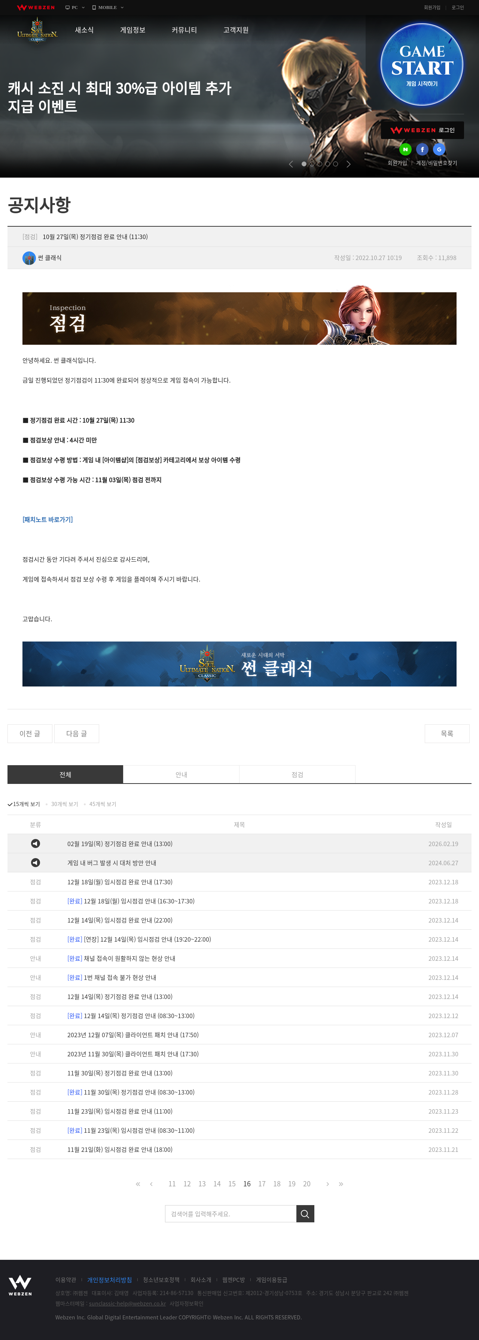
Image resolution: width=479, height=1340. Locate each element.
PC (75, 7)
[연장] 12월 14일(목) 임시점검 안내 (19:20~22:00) (139, 939)
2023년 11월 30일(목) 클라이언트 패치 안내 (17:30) (133, 1053)
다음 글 (76, 733)
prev (291, 164)
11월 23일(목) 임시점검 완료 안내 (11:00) (120, 1111)
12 (187, 1183)
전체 (65, 774)
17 (262, 1183)
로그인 (458, 7)
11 (172, 1183)
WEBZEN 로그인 (422, 130)
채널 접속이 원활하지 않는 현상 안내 (121, 958)
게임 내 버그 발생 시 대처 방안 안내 (111, 862)
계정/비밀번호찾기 (436, 163)
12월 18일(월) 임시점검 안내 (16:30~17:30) (131, 900)
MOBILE (107, 7)
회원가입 (432, 7)
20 (307, 1183)
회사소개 (200, 1280)
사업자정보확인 (187, 1303)
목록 (447, 733)
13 (202, 1183)
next (349, 164)
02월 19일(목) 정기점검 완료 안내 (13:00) (120, 843)
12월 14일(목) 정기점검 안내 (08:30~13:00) (131, 1015)
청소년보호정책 (161, 1280)
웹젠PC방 (233, 1280)
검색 (305, 1213)
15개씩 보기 (26, 804)
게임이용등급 (271, 1280)
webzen (35, 7)
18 (277, 1183)
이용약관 (65, 1280)
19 (292, 1183)
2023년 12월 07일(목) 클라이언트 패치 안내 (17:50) (133, 1034)
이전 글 (29, 733)
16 (247, 1183)
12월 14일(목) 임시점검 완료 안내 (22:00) (120, 919)
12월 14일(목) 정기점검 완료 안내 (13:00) (120, 996)
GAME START (422, 64)
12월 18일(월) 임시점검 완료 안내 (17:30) (120, 881)
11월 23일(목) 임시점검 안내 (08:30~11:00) (131, 1130)
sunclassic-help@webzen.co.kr (127, 1303)
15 (232, 1183)
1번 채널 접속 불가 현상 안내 (111, 977)
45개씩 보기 (102, 804)
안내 (181, 774)
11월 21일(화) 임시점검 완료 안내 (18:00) (120, 1149)
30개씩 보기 (64, 804)
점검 (297, 774)
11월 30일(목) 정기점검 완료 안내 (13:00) (120, 1072)
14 (217, 1183)
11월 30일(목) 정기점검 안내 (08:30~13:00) (131, 1091)
